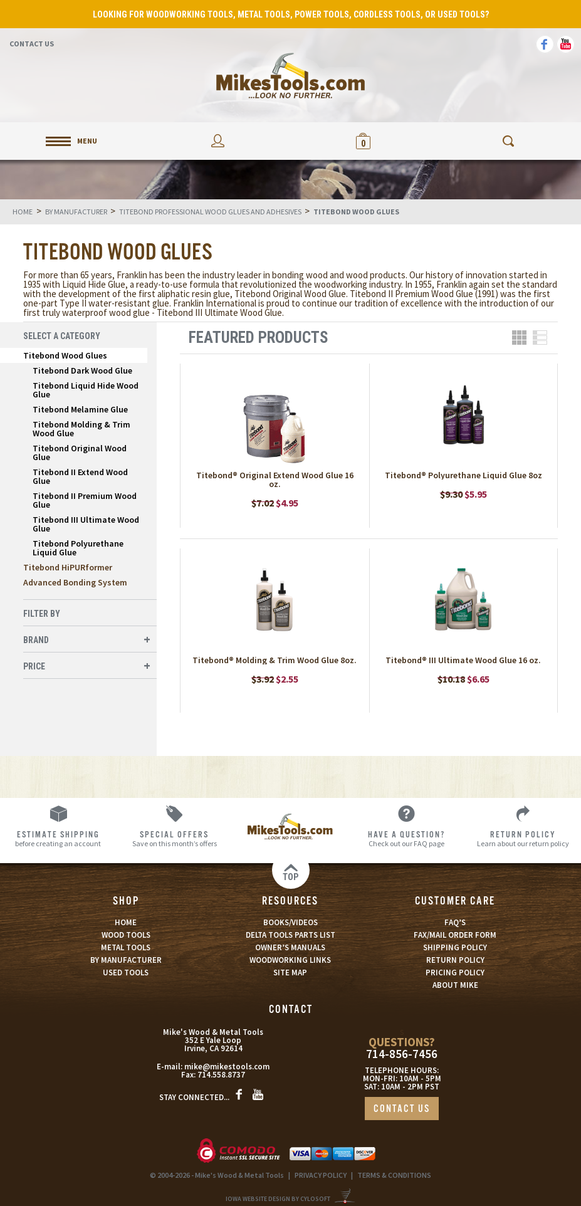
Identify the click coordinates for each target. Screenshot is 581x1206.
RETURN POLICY (455, 960)
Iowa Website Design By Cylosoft (278, 1199)
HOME (126, 922)
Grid (519, 337)
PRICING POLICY (455, 972)
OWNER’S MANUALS (290, 947)
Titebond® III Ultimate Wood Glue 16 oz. (463, 660)
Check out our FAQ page (406, 838)
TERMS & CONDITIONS (394, 1175)
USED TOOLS (126, 972)
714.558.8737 (221, 1075)
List (540, 337)
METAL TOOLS (125, 947)
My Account (218, 140)
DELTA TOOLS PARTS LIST (290, 935)
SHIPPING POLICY (455, 947)
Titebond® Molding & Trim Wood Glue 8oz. (274, 660)
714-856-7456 (401, 1054)
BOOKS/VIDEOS (290, 922)
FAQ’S (455, 922)
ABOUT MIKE (455, 985)
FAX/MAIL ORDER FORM (455, 935)
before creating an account (58, 838)
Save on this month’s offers (174, 838)
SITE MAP (290, 972)
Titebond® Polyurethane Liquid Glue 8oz (463, 475)
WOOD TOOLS (126, 935)
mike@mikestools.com (227, 1066)
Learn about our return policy (523, 838)
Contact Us (31, 43)
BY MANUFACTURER (126, 960)
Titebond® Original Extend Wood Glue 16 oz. (274, 479)
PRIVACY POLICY (321, 1175)
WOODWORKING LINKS (290, 960)
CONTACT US (402, 1109)
